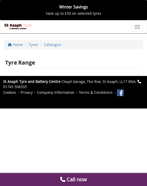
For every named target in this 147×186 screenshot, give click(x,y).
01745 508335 (15, 86)
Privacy (27, 92)
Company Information (56, 92)
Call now (73, 179)
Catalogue (52, 44)
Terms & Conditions (96, 92)
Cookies (9, 92)
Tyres (33, 44)
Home (15, 44)
